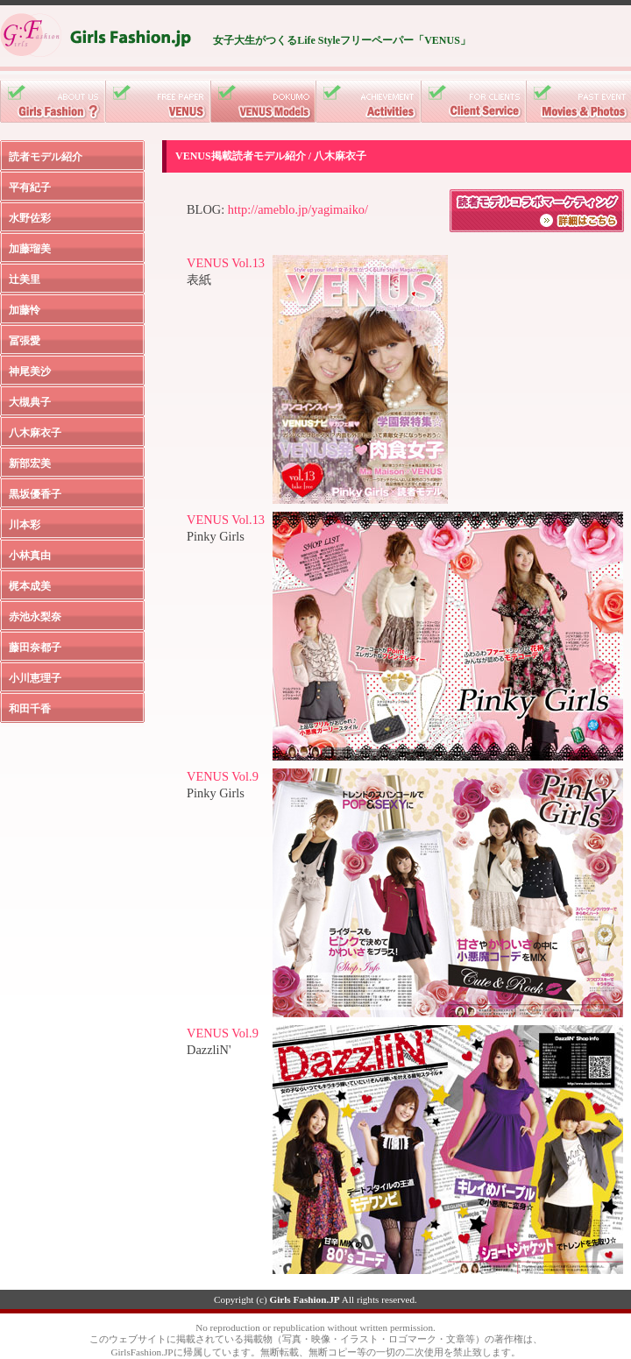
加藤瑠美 (30, 249)
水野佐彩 (30, 218)
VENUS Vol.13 (226, 263)
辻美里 (24, 279)
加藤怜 (24, 310)
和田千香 (30, 709)
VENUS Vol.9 (223, 776)
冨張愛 (24, 341)
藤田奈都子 (35, 647)
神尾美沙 (30, 371)
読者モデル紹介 (45, 157)
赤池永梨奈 (35, 617)
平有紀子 (30, 187)
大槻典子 (30, 402)
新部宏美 (30, 463)
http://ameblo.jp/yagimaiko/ (298, 209)
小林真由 (30, 555)
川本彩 (24, 525)
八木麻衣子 (35, 433)
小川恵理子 (35, 678)
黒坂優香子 (35, 494)
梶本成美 (30, 586)
